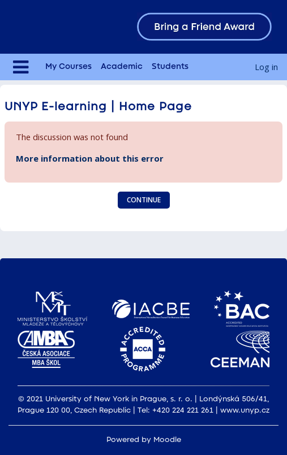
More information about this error (90, 158)
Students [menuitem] (170, 67)
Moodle (167, 440)
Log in (266, 66)
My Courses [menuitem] (68, 67)
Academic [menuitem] (122, 67)
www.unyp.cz (244, 411)
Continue (144, 200)
